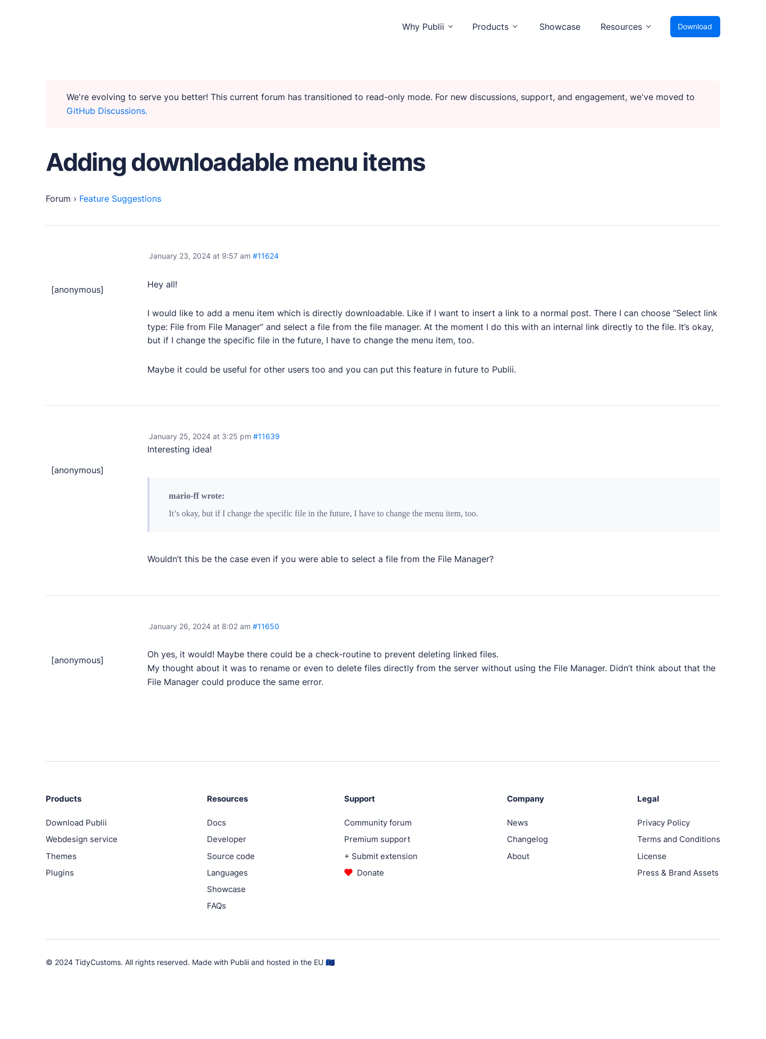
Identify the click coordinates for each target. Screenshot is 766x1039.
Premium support (377, 839)
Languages (227, 873)
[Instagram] (696, 962)
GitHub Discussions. (106, 110)
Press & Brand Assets (678, 873)
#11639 (266, 436)
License (652, 856)
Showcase (559, 26)
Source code (231, 856)
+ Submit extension (381, 856)
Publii (239, 962)
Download (695, 26)
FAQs (216, 906)
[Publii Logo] (68, 26)
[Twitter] (680, 962)
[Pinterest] (711, 962)
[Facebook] (663, 962)
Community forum (378, 823)
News (517, 823)
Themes (61, 856)
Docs (216, 823)
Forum (58, 198)
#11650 (266, 626)
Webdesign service (82, 839)
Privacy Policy (663, 823)
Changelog (527, 839)
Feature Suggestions (120, 198)
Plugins (60, 873)
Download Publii (76, 823)
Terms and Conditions (678, 839)
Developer (226, 839)
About (518, 856)
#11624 (266, 255)
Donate (370, 873)
